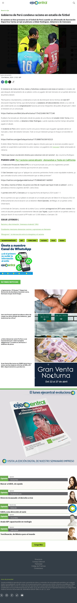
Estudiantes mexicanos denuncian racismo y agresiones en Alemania (26, 229)
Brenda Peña (14, 480)
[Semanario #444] (38, 427)
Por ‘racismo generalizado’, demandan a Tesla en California (45, 159)
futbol (62, 240)
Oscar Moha (14, 518)
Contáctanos (38, 568)
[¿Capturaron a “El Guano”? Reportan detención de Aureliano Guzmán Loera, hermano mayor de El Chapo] (56, 301)
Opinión (12, 477)
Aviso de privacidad (7, 579)
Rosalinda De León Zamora (16, 494)
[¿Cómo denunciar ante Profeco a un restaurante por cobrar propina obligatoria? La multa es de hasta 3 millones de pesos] (56, 350)
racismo (44, 240)
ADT (21, 240)
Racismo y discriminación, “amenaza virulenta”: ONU (20, 224)
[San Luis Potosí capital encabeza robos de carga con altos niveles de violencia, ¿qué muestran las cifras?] (56, 326)
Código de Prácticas (38, 566)
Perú (53, 240)
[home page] (38, 3)
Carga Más (38, 545)
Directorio (38, 559)
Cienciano (55, 147)
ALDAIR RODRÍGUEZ (9, 240)
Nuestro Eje (5, 10)
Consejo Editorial (38, 561)
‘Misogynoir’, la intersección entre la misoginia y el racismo (22, 234)
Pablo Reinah (14, 530)
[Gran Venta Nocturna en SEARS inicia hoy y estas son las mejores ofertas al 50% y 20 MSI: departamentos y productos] (56, 374)
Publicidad (38, 564)
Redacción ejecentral (14, 508)
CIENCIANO (32, 240)
